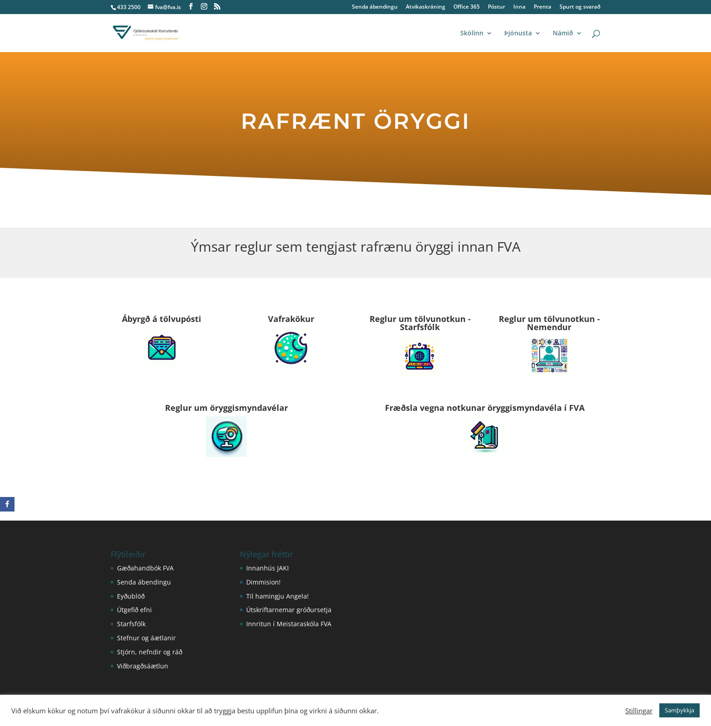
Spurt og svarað (580, 7)
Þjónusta (518, 33)
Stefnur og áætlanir (146, 637)
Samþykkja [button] (679, 710)
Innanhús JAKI (267, 568)
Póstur (496, 7)
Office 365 (466, 7)
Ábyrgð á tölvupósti (161, 318)
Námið (563, 33)
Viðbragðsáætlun (142, 666)
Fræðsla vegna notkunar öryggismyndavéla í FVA (484, 407)
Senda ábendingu (375, 7)
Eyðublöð (131, 596)
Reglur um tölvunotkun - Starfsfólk (420, 322)
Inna (519, 7)
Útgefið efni (134, 609)
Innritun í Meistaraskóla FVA (288, 623)
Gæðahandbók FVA (145, 568)
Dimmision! (263, 582)
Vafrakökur (291, 318)
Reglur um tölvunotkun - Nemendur (549, 322)
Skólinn (471, 33)
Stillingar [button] (639, 711)
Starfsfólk (131, 623)
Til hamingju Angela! (277, 596)
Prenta (542, 7)
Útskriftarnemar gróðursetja (288, 609)
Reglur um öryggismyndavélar (226, 407)
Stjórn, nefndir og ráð (149, 652)
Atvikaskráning (425, 7)
